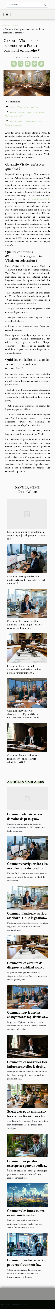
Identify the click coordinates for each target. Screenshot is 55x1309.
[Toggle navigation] (7, 14)
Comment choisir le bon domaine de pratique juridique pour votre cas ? (26, 535)
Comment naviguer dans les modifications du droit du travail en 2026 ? (26, 580)
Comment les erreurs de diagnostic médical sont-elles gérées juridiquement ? (24, 669)
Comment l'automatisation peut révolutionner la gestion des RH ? (26, 1264)
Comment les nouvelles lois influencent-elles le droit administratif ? (23, 759)
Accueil (5, 26)
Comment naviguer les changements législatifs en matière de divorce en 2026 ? (24, 714)
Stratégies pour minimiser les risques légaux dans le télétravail (26, 1116)
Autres (15, 26)
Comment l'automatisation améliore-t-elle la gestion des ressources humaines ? (24, 625)
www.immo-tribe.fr (41, 199)
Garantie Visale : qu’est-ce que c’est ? (24, 107)
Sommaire (14, 102)
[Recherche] (27, 5)
